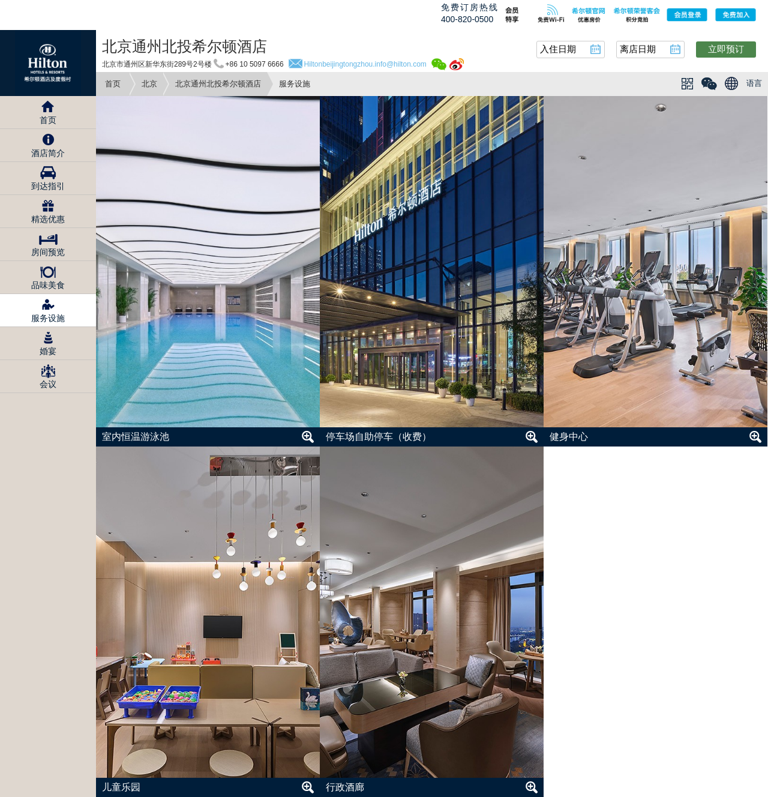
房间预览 (48, 252)
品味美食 (48, 285)
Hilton (48, 63)
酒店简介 (48, 153)
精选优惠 (48, 219)
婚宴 (48, 351)
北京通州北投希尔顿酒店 (218, 83)
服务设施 (48, 318)
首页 (113, 83)
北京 (149, 83)
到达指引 (48, 186)
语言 (754, 83)
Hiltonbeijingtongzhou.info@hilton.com (365, 64)
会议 (48, 384)
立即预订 (726, 49)
